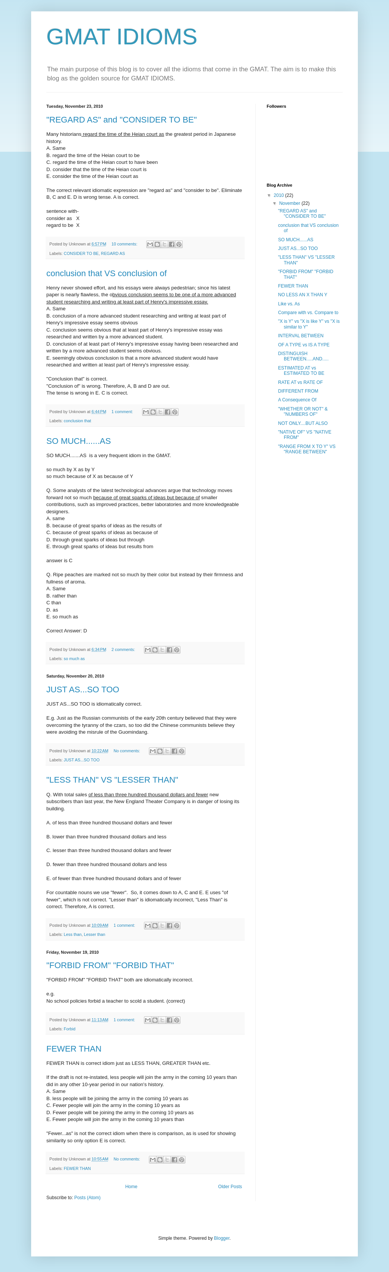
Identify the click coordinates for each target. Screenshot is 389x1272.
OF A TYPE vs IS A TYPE (304, 344)
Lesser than (94, 934)
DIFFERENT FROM (298, 391)
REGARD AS (113, 253)
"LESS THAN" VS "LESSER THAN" (112, 780)
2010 (279, 195)
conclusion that (77, 420)
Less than (73, 934)
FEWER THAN (73, 1048)
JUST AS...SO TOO (82, 689)
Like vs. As (289, 304)
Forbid (70, 1029)
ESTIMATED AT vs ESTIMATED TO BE (301, 370)
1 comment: (123, 411)
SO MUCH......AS (78, 441)
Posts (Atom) (87, 1197)
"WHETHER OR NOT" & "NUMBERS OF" (303, 411)
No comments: (127, 750)
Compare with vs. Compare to (308, 312)
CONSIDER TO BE (81, 253)
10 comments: (125, 244)
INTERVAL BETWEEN (301, 335)
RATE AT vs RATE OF (300, 382)
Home (131, 1186)
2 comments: (124, 649)
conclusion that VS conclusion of (106, 273)
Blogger (221, 1238)
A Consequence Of (297, 400)
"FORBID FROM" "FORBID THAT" (110, 965)
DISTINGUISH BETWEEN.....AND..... (303, 356)
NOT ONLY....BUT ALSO (303, 423)
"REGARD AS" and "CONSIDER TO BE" (121, 119)
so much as (74, 658)
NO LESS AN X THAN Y (302, 294)
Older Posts (230, 1186)
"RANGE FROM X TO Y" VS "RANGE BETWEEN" (306, 449)
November (290, 203)
